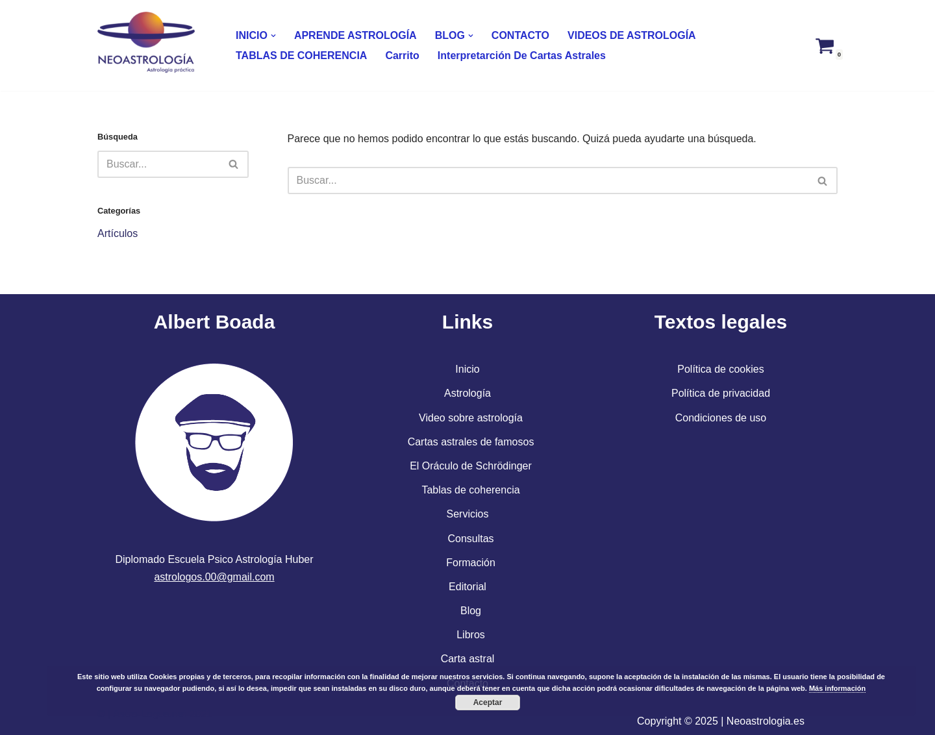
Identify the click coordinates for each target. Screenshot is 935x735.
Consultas (470, 538)
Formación (470, 562)
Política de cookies (720, 369)
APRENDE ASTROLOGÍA (355, 35)
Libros (470, 634)
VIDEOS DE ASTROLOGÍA (631, 35)
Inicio (467, 369)
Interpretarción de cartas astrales (522, 55)
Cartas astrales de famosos (471, 441)
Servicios (468, 513)
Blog (470, 610)
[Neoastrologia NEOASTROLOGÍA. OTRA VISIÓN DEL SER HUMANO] (149, 46)
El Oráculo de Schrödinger (471, 465)
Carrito (402, 55)
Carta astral (468, 658)
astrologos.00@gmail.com (214, 576)
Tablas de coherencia (470, 489)
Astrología (467, 393)
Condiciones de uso (721, 417)
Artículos (117, 233)
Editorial (467, 586)
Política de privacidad (720, 393)
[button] (273, 35)
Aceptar (488, 702)
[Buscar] (158, 164)
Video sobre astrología (471, 417)
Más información (837, 688)
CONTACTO (520, 35)
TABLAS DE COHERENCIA (301, 55)
